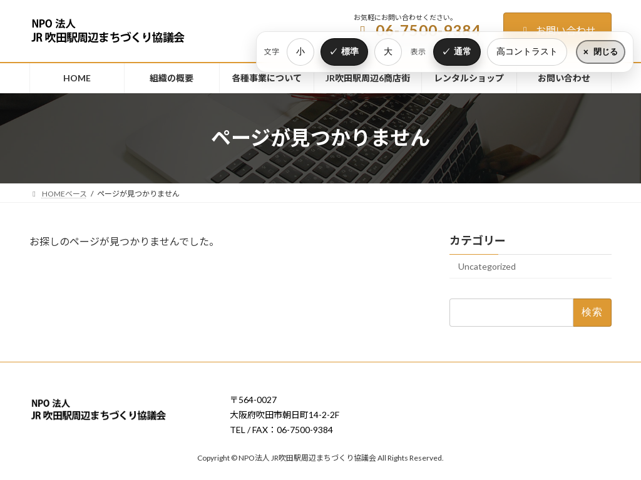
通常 (462, 51)
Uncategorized (487, 266)
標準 (350, 51)
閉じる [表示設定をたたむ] (605, 51)
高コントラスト (527, 51)
